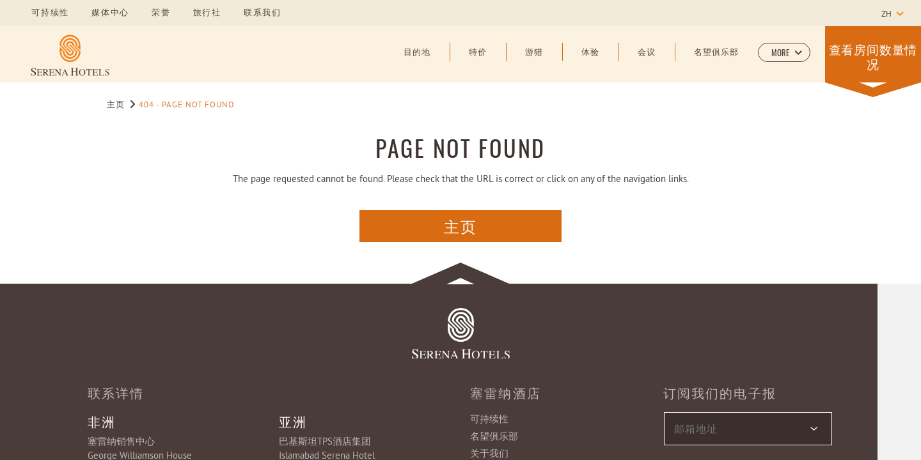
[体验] (590, 62)
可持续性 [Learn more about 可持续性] (50, 13)
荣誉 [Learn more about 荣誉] (161, 13)
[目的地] (417, 62)
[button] (784, 52)
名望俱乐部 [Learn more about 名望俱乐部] (494, 437)
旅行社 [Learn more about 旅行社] (207, 13)
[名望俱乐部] (716, 62)
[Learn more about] (70, 55)
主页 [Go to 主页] (117, 105)
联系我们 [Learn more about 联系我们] (262, 13)
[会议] (646, 62)
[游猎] (534, 62)
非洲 (102, 421)
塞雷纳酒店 (505, 392)
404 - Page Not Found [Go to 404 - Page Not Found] (187, 105)
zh (886, 15)
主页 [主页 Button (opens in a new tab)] (461, 225)
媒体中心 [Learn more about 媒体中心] (110, 13)
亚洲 (293, 421)
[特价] (478, 62)
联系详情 (116, 392)
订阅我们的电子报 (719, 392)
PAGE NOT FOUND (460, 147)
